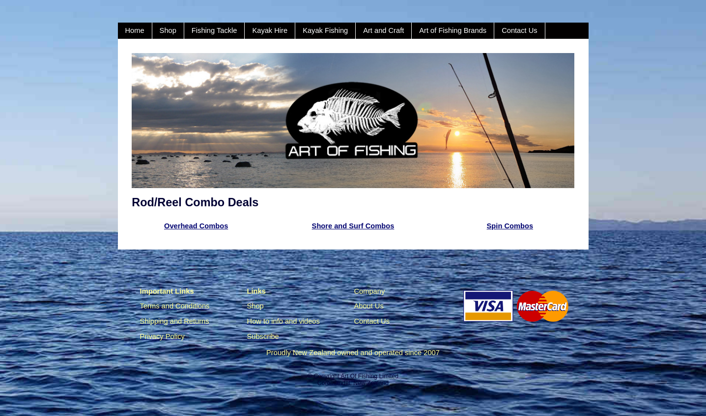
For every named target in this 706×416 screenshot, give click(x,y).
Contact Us (519, 30)
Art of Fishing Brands (452, 30)
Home (134, 30)
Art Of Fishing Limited (369, 376)
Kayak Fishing (325, 30)
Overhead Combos (196, 226)
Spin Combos (510, 226)
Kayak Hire (269, 30)
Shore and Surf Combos (353, 226)
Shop (168, 30)
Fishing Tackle (214, 30)
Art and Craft (383, 30)
